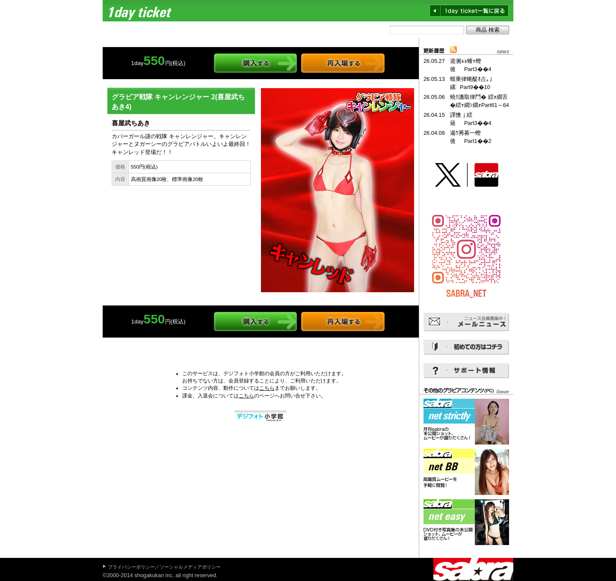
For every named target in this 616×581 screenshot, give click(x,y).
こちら (267, 388)
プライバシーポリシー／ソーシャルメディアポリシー (164, 566)
